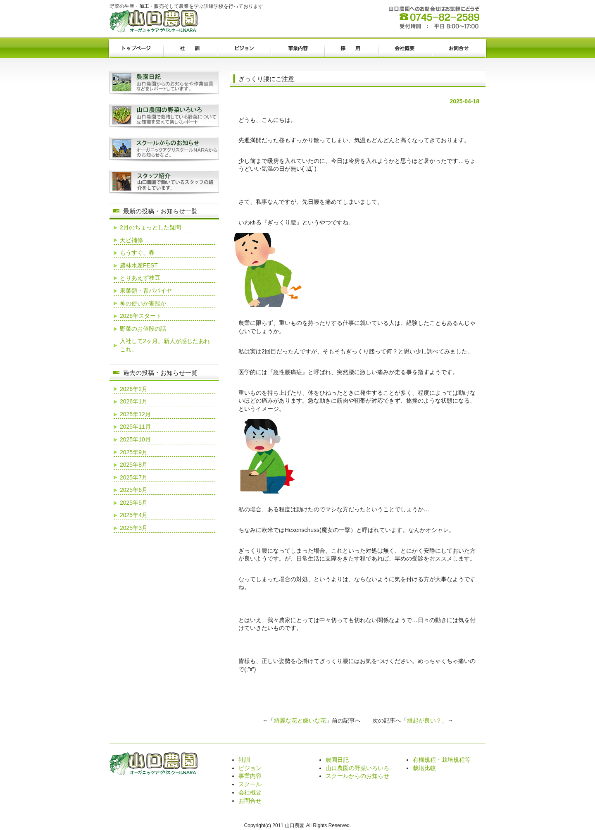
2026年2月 (134, 389)
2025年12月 (135, 414)
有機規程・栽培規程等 (442, 759)
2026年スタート (141, 315)
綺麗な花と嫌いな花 (300, 720)
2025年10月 (135, 439)
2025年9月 (134, 452)
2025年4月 (134, 515)
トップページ (136, 48)
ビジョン (244, 48)
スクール (250, 784)
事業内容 (297, 48)
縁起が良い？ (424, 720)
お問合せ (459, 48)
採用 (351, 48)
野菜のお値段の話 (143, 328)
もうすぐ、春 (137, 252)
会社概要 (405, 48)
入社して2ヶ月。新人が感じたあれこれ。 (165, 345)
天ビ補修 (131, 240)
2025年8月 (134, 464)
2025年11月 (135, 426)
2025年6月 (134, 490)
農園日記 (337, 759)
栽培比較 (424, 768)
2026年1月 (134, 401)
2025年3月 (134, 528)
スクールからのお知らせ (357, 776)
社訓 (190, 48)
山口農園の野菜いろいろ (357, 768)
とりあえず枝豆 (140, 277)
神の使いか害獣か (143, 303)
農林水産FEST (139, 265)
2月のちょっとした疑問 (150, 227)
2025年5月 (134, 502)
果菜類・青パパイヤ (146, 290)
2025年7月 (134, 477)
